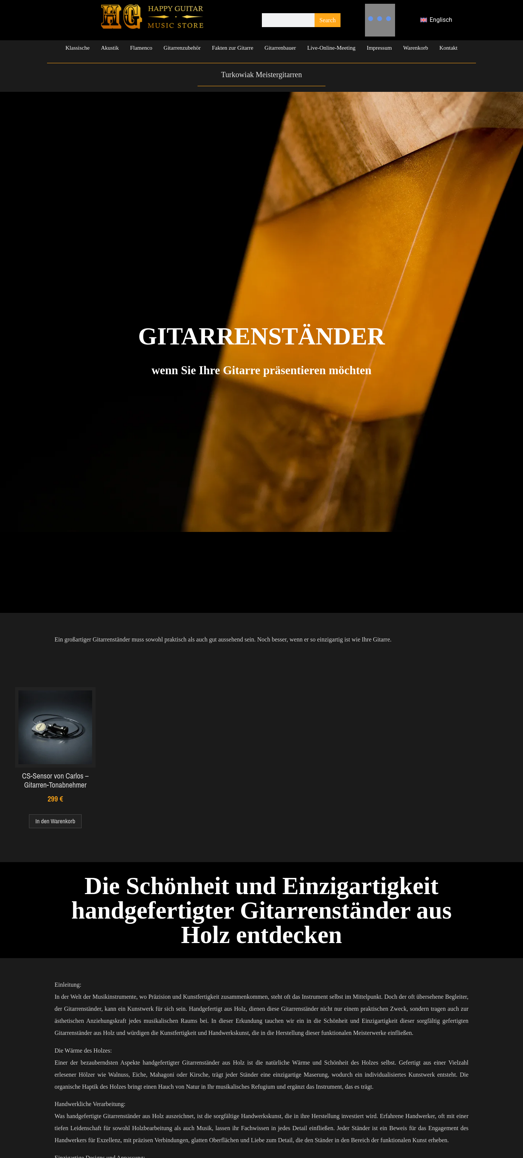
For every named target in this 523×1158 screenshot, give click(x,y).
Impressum (379, 48)
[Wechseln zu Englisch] (436, 20)
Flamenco (141, 48)
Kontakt (448, 48)
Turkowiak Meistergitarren (261, 74)
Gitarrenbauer (280, 48)
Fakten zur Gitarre (232, 48)
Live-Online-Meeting (331, 48)
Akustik (110, 48)
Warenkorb (415, 48)
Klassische (77, 48)
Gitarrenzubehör (182, 48)
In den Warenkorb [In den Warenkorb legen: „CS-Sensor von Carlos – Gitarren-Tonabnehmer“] (55, 821)
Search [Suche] (327, 20)
